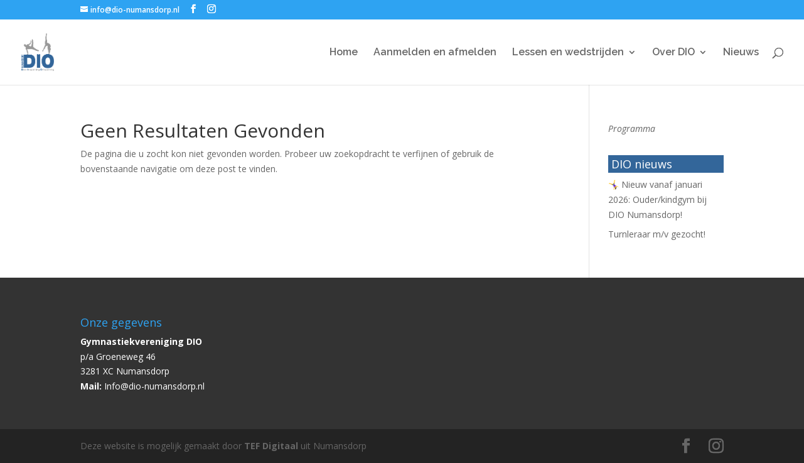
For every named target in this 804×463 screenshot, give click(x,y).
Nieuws (741, 53)
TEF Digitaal (271, 446)
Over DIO (673, 53)
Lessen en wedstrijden (568, 53)
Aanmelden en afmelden (434, 53)
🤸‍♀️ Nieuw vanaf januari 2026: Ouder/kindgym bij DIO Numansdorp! (657, 199)
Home (344, 53)
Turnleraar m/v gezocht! (656, 234)
